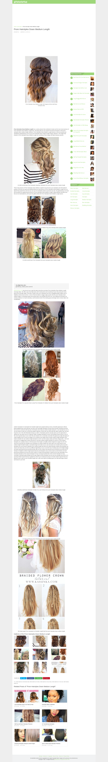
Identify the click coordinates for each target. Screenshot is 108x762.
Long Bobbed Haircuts (78, 141)
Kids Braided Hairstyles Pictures (81, 120)
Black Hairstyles (74, 188)
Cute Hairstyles (74, 194)
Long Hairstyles (74, 199)
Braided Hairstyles (74, 191)
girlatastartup (20, 1)
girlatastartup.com (18, 290)
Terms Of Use (55, 756)
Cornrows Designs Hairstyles (80, 82)
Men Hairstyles (86, 202)
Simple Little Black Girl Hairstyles (81, 93)
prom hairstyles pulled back (46, 681)
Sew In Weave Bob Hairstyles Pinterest (51, 743)
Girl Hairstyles (73, 196)
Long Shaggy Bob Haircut (79, 98)
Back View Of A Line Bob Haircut (81, 77)
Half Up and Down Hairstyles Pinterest (23, 724)
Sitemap (40, 756)
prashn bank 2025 (66, 759)
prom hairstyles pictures (35, 681)
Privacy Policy (66, 756)
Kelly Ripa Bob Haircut (78, 173)
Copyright (50, 756)
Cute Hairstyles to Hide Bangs (80, 125)
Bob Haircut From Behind (79, 146)
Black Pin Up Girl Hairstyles (80, 135)
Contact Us (45, 756)
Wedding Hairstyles (87, 205)
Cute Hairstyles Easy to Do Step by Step (23, 704)
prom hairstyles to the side (57, 681)
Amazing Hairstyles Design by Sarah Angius (24, 743)
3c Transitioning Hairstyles (48, 724)
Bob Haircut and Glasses (79, 104)
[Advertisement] (54, 15)
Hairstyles (17, 32)
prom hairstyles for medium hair (22, 681)
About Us (61, 756)
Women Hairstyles (74, 208)
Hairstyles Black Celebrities (48, 704)
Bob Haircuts (85, 188)
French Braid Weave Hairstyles (80, 178)
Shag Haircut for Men (78, 167)
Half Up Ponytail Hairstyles (79, 157)
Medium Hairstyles (86, 199)
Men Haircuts (73, 202)
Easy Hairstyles (86, 194)
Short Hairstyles (74, 205)
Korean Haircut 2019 (78, 109)
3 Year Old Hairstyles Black (80, 151)
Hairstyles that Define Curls (80, 88)
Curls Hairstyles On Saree (79, 114)
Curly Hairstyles (86, 191)
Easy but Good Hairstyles (79, 162)
